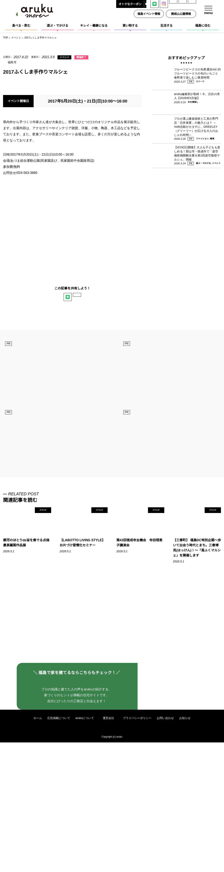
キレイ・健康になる (94, 25)
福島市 (12, 62)
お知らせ (185, 848)
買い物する (130, 25)
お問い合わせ (165, 848)
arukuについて (86, 848)
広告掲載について (58, 848)
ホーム (37, 848)
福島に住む (202, 25)
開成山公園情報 (182, 14)
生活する (166, 25)
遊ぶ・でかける (57, 25)
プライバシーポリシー (137, 848)
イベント (62, 57)
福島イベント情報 (149, 14)
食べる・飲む (21, 25)
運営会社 (110, 848)
